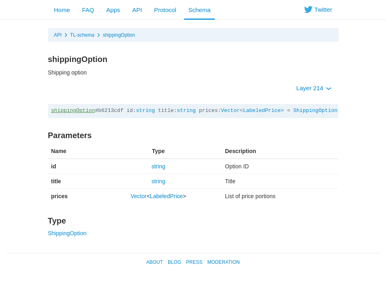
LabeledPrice (262, 111)
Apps (113, 9)
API (137, 9)
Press (194, 262)
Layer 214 (314, 88)
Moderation (223, 262)
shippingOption (119, 35)
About (154, 262)
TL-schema (82, 35)
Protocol (165, 9)
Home (62, 9)
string (145, 111)
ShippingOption (315, 111)
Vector (230, 111)
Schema (199, 9)
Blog (174, 262)
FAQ (88, 9)
